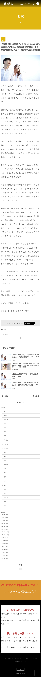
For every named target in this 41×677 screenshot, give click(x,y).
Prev (4, 395)
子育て (5, 456)
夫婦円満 (6, 444)
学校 (5, 460)
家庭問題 (6, 465)
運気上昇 (6, 497)
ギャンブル (7, 411)
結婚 (5, 485)
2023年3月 (3, 523)
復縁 (5, 473)
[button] (37, 3)
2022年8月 (3, 543)
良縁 (5, 489)
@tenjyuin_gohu (17, 323)
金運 (5, 501)
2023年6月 (3, 514)
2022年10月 (4, 538)
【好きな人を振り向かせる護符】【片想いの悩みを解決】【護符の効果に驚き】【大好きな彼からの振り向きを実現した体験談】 (25, 374)
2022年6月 (3, 549)
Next (36, 395)
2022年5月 (3, 552)
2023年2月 (3, 526)
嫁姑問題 (6, 448)
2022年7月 (3, 546)
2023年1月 (3, 529)
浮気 (5, 481)
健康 (5, 428)
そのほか (6, 415)
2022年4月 (3, 555)
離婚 (5, 506)
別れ (5, 432)
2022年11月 (3, 535)
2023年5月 (3, 517)
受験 (5, 436)
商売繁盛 (6, 440)
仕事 (5, 423)
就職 (5, 469)
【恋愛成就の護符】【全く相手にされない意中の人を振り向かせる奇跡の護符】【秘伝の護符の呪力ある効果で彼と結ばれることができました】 (25, 356)
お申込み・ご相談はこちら (20, 595)
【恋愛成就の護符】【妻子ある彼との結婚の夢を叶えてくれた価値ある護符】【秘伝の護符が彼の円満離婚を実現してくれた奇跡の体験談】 (25, 365)
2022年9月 (3, 540)
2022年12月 (4, 532)
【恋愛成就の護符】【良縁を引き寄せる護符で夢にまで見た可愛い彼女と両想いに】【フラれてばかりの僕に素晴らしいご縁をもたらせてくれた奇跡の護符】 (25, 384)
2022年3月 (3, 558)
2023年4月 (3, 520)
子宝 (5, 452)
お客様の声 (15, 369)
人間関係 (6, 419)
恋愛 (5, 329)
